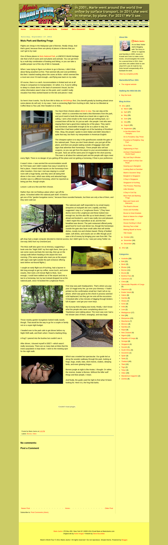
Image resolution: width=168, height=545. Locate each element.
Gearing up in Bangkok (132, 166)
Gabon (123, 295)
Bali (122, 261)
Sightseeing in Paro (130, 149)
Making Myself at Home (132, 229)
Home (23, 29)
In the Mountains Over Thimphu (131, 132)
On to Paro (127, 145)
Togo (123, 367)
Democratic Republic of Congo (132, 284)
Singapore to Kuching (131, 183)
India (123, 307)
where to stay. (86, 111)
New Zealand (126, 333)
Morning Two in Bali (130, 226)
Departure (125, 289)
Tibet (123, 364)
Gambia (124, 298)
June (126, 119)
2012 (124, 248)
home (123, 304)
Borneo (29, 434)
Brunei (123, 273)
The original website (128, 84)
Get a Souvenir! (78, 29)
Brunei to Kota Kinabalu (132, 213)
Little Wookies (128, 189)
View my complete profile (128, 74)
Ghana (123, 301)
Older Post (109, 508)
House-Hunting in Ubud (132, 223)
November (128, 240)
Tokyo (123, 370)
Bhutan (124, 267)
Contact (64, 29)
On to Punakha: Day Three (133, 137)
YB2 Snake (127, 233)
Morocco (124, 324)
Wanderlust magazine (129, 376)
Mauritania (125, 321)
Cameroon (125, 279)
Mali (122, 315)
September (128, 129)
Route (91, 29)
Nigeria (124, 335)
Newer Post (25, 508)
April (126, 112)
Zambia (124, 379)
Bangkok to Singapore (131, 176)
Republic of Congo (128, 338)
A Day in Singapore (130, 179)
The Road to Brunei (130, 206)
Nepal (123, 330)
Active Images (79, 534)
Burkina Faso (126, 276)
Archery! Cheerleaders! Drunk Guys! (132, 153)
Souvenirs (125, 353)
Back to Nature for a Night (133, 216)
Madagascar (126, 312)
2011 (124, 106)
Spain (123, 356)
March (126, 109)
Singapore (125, 344)
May (126, 115)
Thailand (124, 361)
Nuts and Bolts (50, 29)
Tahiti (123, 359)
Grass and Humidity (130, 210)
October (127, 237)
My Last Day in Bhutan (131, 157)
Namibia (124, 327)
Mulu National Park (47, 56)
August (127, 125)
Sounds (124, 347)
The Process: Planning (131, 186)
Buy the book (126, 95)
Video (35, 434)
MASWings (67, 101)
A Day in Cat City (129, 192)
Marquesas (125, 318)
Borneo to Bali (128, 220)
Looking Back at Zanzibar (133, 169)
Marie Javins (139, 41)
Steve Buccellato (99, 534)
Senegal (124, 341)
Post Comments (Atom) (40, 512)
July (125, 122)
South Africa (125, 350)
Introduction (35, 29)
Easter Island (126, 292)
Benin (123, 264)
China (123, 282)
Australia (124, 258)
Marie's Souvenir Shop (131, 173)
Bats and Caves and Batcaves (131, 202)
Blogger (124, 540)
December (128, 244)
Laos (123, 309)
